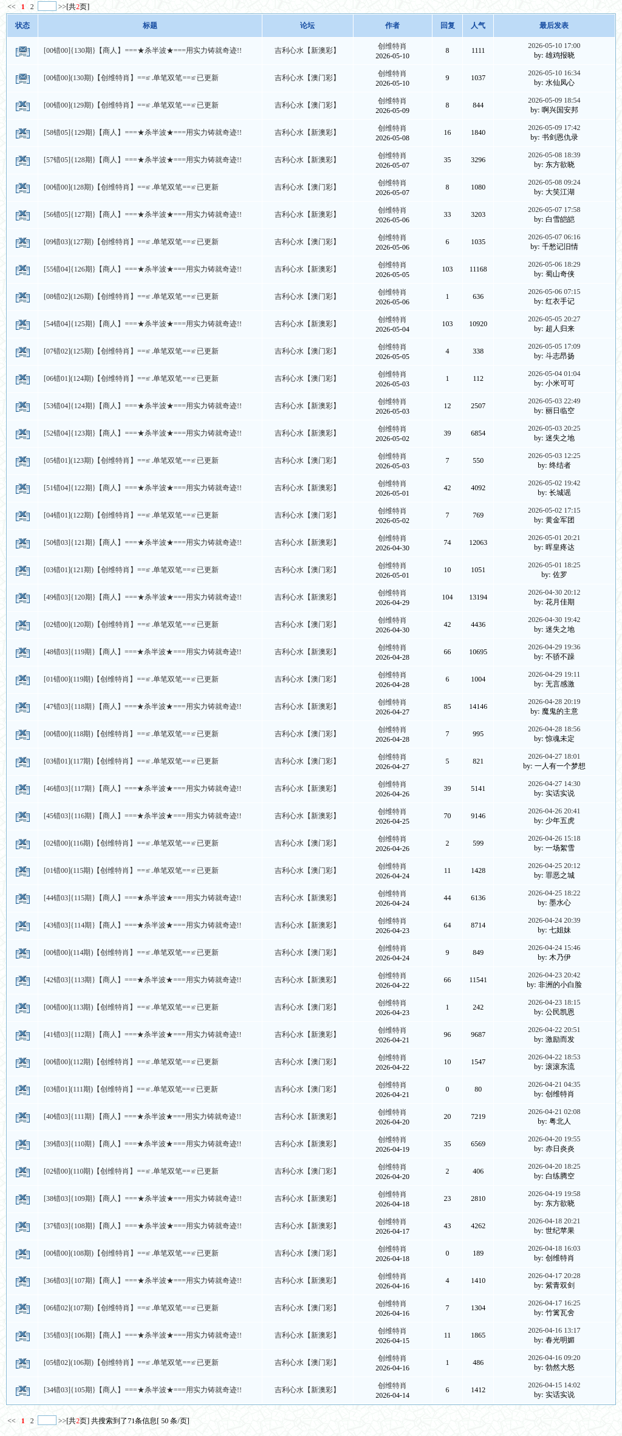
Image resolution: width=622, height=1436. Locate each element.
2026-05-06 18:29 (554, 264)
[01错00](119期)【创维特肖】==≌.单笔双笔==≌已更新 (131, 679)
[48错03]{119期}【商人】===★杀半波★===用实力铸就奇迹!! (143, 652)
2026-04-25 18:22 (554, 893)
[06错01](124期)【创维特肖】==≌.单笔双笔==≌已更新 (131, 378)
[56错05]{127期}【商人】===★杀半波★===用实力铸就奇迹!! (143, 214)
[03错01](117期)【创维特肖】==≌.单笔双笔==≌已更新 (131, 761)
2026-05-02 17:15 (554, 510)
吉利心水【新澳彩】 (307, 50)
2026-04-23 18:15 (554, 1002)
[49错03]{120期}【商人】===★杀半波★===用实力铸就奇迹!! (143, 597)
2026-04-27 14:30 (554, 783)
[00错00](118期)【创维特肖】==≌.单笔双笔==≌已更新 (131, 734)
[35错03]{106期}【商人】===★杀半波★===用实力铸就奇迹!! (143, 1335)
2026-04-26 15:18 (554, 838)
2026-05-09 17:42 (554, 127)
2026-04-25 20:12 (554, 865)
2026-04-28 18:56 (554, 729)
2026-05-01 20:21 (554, 537)
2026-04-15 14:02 (554, 1385)
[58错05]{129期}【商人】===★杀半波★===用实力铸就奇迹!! (143, 132)
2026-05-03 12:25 (554, 455)
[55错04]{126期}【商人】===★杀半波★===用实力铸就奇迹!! (143, 269)
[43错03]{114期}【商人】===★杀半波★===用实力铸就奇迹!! (143, 925)
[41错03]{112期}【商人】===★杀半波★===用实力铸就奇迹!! (143, 1034)
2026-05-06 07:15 (554, 291)
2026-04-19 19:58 (554, 1193)
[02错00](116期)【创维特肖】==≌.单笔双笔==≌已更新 (131, 843)
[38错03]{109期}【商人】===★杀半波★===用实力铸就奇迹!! (143, 1198)
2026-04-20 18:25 (554, 1166)
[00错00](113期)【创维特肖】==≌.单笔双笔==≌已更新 (131, 1007)
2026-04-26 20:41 (554, 811)
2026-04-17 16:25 (554, 1303)
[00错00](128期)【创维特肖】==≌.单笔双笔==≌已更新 (131, 187)
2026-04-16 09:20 (554, 1357)
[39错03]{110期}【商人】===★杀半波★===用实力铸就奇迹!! (143, 1144)
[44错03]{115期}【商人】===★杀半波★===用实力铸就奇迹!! (143, 898)
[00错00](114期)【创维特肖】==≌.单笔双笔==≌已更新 (131, 952)
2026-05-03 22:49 (554, 401)
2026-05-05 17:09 (554, 346)
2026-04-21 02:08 (554, 1111)
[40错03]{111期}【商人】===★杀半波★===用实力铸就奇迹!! (142, 1116)
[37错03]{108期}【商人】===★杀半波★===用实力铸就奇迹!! (143, 1226)
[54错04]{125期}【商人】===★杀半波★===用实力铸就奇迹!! (143, 324)
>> (62, 6)
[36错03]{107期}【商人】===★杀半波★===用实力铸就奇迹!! (143, 1280)
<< (12, 6)
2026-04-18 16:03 (554, 1248)
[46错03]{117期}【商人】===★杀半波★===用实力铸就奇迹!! (143, 788)
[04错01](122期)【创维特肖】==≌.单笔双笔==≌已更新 (131, 515)
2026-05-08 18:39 (554, 155)
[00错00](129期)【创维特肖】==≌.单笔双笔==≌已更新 (131, 105)
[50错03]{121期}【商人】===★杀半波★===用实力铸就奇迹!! (143, 542)
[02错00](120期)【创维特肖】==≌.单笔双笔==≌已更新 (131, 624)
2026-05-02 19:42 (554, 483)
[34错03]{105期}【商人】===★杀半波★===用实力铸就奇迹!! (143, 1390)
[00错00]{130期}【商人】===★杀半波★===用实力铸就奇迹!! (143, 50)
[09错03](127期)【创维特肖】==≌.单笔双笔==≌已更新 (131, 242)
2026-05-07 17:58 (554, 209)
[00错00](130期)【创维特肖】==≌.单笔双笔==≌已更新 (131, 78)
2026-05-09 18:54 (554, 100)
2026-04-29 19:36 (554, 647)
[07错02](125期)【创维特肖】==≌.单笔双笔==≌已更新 (131, 351)
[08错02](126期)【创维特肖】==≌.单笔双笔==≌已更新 (131, 296)
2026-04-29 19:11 (554, 674)
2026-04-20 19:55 (554, 1139)
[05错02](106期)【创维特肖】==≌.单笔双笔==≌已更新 (131, 1362)
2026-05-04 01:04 (554, 373)
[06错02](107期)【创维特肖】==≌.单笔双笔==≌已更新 (131, 1308)
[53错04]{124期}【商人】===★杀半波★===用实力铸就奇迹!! (143, 406)
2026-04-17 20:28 (554, 1275)
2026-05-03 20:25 (554, 428)
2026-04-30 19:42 (554, 619)
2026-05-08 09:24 (554, 182)
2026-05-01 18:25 (554, 565)
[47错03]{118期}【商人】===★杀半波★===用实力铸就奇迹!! (143, 706)
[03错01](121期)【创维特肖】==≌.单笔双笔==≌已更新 (131, 570)
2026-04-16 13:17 (554, 1330)
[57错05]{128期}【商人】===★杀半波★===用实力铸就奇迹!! (143, 160)
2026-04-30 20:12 (554, 592)
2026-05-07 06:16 (554, 237)
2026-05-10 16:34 (554, 73)
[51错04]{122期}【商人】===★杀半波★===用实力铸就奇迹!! (143, 488)
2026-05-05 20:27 (554, 319)
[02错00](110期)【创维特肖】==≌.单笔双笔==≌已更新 (131, 1171)
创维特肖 (392, 46)
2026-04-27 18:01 (554, 756)
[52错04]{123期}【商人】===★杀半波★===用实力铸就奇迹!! (143, 433)
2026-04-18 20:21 (554, 1221)
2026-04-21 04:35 (554, 1084)
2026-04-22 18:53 (554, 1057)
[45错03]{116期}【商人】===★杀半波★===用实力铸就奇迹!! (143, 816)
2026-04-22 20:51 (554, 1029)
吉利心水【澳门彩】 (307, 78)
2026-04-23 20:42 (554, 975)
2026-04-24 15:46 (554, 947)
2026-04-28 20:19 (554, 701)
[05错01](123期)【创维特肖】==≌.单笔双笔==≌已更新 (131, 460)
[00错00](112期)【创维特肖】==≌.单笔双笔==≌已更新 (131, 1062)
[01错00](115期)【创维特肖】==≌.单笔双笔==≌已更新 (131, 870)
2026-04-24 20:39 (554, 920)
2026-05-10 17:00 (554, 45)
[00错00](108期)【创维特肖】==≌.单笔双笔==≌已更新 (131, 1253)
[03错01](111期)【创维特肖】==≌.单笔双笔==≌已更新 (131, 1089)
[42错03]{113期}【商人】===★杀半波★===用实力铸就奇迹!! (143, 980)
